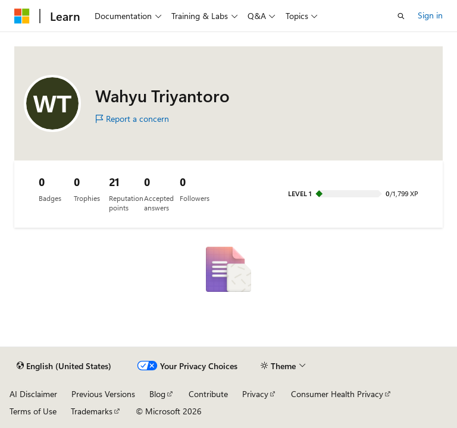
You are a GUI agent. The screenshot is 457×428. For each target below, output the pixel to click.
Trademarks (91, 411)
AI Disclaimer (33, 393)
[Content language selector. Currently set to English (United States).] (64, 366)
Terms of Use (33, 411)
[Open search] (401, 16)
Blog (157, 393)
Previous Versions (103, 393)
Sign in (430, 15)
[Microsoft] (22, 16)
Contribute (208, 393)
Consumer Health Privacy (337, 393)
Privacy (255, 393)
